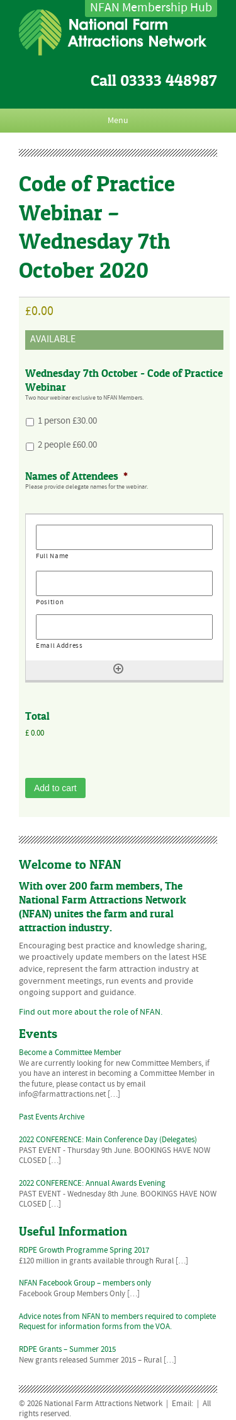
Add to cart (55, 788)
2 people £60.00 (67, 445)
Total (37, 716)
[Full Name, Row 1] (124, 537)
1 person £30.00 (67, 421)
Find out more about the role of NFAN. (90, 1012)
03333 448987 (168, 80)
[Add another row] (118, 669)
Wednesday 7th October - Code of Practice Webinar (124, 380)
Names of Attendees (76, 476)
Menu (118, 120)
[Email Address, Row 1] (124, 627)
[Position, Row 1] (124, 583)
